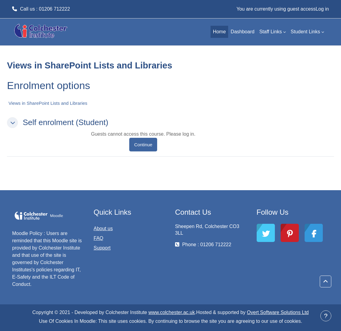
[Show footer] (325, 315)
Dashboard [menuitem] (242, 31)
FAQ (98, 238)
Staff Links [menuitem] (270, 31)
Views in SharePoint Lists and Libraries (47, 103)
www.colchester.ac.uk (171, 312)
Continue (143, 144)
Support (102, 247)
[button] (12, 122)
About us (103, 228)
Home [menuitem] (219, 31)
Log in (322, 9)
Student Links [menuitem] (305, 31)
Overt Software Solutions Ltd (278, 312)
